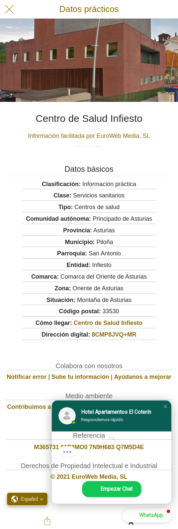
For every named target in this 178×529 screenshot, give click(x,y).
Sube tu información (80, 377)
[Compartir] (47, 521)
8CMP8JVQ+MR (114, 334)
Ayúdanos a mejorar (142, 377)
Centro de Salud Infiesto (108, 323)
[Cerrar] (9, 9)
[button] (165, 406)
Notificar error (26, 377)
